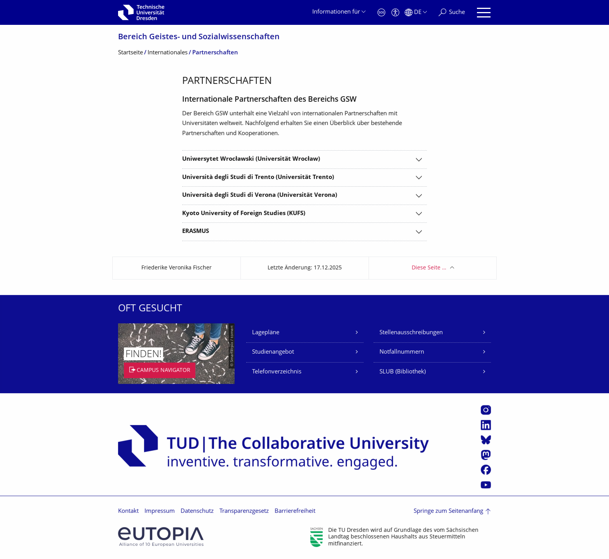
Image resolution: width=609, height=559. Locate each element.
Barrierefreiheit (295, 511)
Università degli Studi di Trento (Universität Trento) (258, 178)
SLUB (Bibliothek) (402, 372)
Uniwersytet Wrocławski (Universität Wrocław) (251, 159)
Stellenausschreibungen (411, 333)
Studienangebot (273, 352)
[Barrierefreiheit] (395, 12)
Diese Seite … (429, 268)
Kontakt (128, 511)
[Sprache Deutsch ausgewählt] (416, 12)
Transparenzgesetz (244, 511)
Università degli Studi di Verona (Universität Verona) (259, 195)
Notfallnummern (401, 352)
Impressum (159, 511)
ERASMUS (195, 231)
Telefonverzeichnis (276, 372)
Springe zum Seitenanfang (448, 511)
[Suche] (451, 12)
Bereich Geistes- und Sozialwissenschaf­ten (199, 37)
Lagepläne (265, 333)
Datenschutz (197, 511)
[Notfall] (381, 12)
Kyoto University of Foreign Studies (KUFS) (243, 214)
